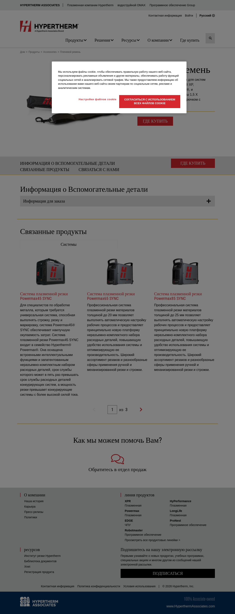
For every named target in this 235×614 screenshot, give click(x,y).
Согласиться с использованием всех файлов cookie (149, 101)
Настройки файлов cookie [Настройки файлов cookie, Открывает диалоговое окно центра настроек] (97, 99)
